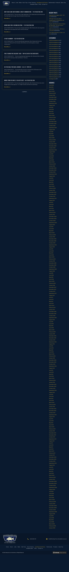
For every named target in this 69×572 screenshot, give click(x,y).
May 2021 (51, 206)
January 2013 (52, 406)
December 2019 (52, 238)
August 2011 (51, 440)
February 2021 (52, 212)
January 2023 (52, 165)
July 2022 (51, 178)
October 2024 (52, 125)
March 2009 (52, 499)
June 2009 (51, 493)
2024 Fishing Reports (54, 72)
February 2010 (52, 477)
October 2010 (52, 461)
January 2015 (52, 358)
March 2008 (52, 523)
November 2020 (52, 218)
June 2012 (51, 420)
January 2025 (52, 119)
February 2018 (52, 283)
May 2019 (51, 252)
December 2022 (52, 168)
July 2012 (51, 418)
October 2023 (52, 147)
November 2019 (52, 240)
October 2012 (52, 412)
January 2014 (52, 382)
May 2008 (51, 519)
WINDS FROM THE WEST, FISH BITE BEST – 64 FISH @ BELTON (19, 80)
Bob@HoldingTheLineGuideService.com (58, 538)
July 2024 (51, 131)
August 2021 (52, 200)
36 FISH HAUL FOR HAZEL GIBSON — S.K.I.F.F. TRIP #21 (17, 67)
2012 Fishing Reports (54, 48)
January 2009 (52, 503)
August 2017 (52, 295)
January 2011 (52, 455)
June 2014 (51, 372)
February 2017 (52, 307)
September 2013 (52, 390)
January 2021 (52, 214)
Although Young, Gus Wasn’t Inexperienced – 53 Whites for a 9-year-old (56, 20)
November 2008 (52, 507)
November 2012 (52, 410)
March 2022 (51, 186)
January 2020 (52, 236)
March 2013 (51, 402)
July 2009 (51, 491)
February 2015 (52, 355)
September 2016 (52, 317)
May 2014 (51, 374)
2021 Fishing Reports (54, 66)
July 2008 (51, 515)
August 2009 (52, 489)
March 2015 (51, 354)
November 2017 (52, 289)
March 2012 (51, 426)
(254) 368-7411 (33, 538)
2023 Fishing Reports (54, 70)
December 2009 (53, 481)
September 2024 (53, 127)
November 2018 (52, 265)
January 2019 (52, 260)
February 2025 (52, 117)
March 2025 (51, 115)
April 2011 (51, 448)
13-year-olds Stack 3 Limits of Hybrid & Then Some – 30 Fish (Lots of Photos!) (57, 25)
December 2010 (52, 457)
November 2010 (52, 459)
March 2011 (51, 451)
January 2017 (52, 309)
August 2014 (52, 368)
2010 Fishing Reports (54, 44)
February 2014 (52, 380)
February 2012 (52, 428)
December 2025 (52, 97)
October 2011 (52, 436)
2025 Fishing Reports (54, 74)
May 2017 (51, 301)
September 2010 (53, 463)
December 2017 (52, 287)
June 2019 (51, 250)
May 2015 (51, 349)
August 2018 (52, 271)
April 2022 (51, 184)
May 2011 (51, 446)
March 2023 (51, 161)
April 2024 (51, 135)
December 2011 (52, 432)
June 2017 (51, 299)
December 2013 (52, 384)
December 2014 (52, 360)
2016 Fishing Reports (54, 56)
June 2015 (51, 347)
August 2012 (52, 416)
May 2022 (51, 182)
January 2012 (52, 430)
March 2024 (51, 137)
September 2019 (52, 244)
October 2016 (52, 315)
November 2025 (52, 99)
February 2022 (52, 188)
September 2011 (52, 438)
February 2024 (52, 139)
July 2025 (51, 107)
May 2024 (51, 133)
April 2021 (51, 208)
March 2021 (51, 210)
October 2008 (52, 509)
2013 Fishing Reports (54, 50)
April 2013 (51, 400)
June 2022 (51, 180)
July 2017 (51, 297)
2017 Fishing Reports (54, 58)
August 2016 (52, 319)
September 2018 (52, 269)
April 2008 (51, 521)
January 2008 (52, 527)
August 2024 (52, 129)
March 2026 (52, 91)
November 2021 (52, 194)
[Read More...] (7, 18)
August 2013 (52, 392)
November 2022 (52, 169)
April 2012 (51, 424)
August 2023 (52, 151)
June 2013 (51, 396)
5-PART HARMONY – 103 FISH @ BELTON (14, 38)
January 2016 (52, 333)
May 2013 (51, 398)
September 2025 (53, 103)
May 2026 (51, 87)
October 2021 (52, 196)
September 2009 (53, 487)
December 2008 (53, 505)
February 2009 (52, 501)
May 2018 (51, 277)
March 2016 (51, 329)
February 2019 (52, 258)
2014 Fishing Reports (54, 52)
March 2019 (51, 256)
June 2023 (51, 155)
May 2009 (51, 495)
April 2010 (51, 473)
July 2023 (51, 153)
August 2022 (52, 176)
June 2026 (51, 85)
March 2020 (52, 232)
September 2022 (53, 174)
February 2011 (52, 453)
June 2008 (51, 517)
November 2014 (52, 362)
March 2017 (51, 305)
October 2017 (52, 291)
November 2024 (52, 123)
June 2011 (51, 444)
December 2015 (52, 335)
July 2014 (51, 370)
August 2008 (52, 513)
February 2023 (52, 163)
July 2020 (51, 226)
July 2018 (51, 273)
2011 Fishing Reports (53, 46)
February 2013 (52, 404)
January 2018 (52, 285)
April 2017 (51, 303)
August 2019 (52, 246)
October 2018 (52, 267)
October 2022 (52, 172)
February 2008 (52, 525)
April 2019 (51, 254)
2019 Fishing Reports (54, 62)
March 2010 (51, 475)
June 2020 (51, 228)
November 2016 (52, 313)
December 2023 (52, 143)
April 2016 (51, 327)
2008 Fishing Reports (54, 40)
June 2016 (51, 323)
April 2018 (51, 279)
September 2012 (52, 414)
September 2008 (53, 511)
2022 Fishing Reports (54, 68)
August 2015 (52, 343)
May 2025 (51, 111)
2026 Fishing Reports (54, 76)
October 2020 (52, 220)
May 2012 (51, 422)
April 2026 (51, 89)
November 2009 (52, 483)
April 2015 (51, 351)
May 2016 (51, 325)
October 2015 (52, 339)
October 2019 (52, 242)
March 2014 (51, 378)
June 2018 (51, 275)
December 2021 (52, 192)
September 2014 (52, 366)
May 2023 (51, 157)
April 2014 (51, 376)
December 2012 (52, 408)
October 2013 (52, 388)
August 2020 (52, 224)
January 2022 (52, 190)
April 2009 (51, 497)
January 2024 (52, 141)
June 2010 (51, 469)
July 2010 (51, 467)
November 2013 (52, 386)
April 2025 (51, 113)
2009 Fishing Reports (54, 42)
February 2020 (52, 234)
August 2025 (52, 105)
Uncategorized (52, 78)
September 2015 (52, 341)
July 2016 (51, 321)
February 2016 (52, 331)
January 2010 (52, 479)
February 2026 (52, 93)
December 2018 (52, 263)
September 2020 (53, 222)
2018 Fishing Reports (54, 60)
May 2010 (51, 471)
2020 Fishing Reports (54, 64)
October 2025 (52, 101)
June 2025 (51, 109)
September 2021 (52, 198)
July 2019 (51, 248)
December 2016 (52, 311)
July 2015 (51, 345)
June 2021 (51, 204)
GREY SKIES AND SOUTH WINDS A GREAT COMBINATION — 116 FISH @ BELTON (23, 12)
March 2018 (51, 281)
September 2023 (53, 149)
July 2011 (51, 442)
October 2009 (52, 485)
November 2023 (52, 145)
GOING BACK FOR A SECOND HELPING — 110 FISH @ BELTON (19, 25)
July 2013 (51, 394)
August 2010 (52, 465)
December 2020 (52, 216)
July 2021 (51, 202)
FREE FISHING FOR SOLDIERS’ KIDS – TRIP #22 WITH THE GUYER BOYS (21, 53)
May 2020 (51, 230)
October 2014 (52, 364)
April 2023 (51, 159)
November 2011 (52, 434)
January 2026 (52, 95)
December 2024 (52, 121)
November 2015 (52, 337)
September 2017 (52, 293)
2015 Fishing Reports (54, 54)
